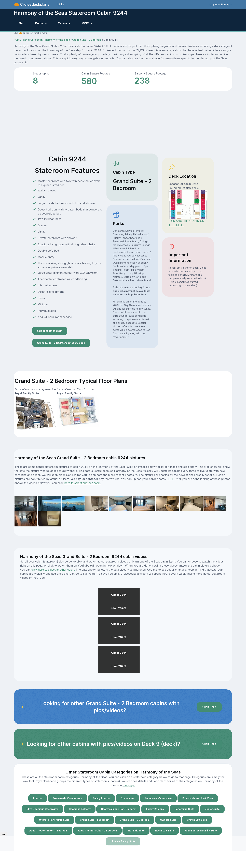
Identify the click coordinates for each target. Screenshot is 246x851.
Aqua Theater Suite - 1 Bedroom (48, 830)
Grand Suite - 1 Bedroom (94, 819)
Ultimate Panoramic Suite (54, 819)
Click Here (209, 707)
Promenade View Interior (67, 798)
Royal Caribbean (33, 39)
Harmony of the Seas (57, 39)
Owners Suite (168, 819)
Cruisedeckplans (34, 4)
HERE (170, 479)
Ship (21, 23)
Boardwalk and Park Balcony (118, 809)
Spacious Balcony (80, 809)
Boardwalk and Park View (197, 798)
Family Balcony (155, 809)
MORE (85, 23)
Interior (37, 798)
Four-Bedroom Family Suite (201, 830)
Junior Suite (212, 809)
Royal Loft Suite (164, 830)
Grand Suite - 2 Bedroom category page (61, 342)
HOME (17, 39)
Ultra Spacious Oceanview (42, 809)
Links (61, 4)
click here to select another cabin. (53, 569)
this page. (129, 785)
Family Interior (101, 798)
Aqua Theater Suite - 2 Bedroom (97, 830)
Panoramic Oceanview (158, 798)
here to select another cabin (82, 483)
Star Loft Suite (136, 830)
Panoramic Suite (184, 809)
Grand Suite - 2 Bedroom (86, 39)
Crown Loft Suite (197, 819)
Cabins (62, 23)
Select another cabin (49, 330)
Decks (39, 23)
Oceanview (127, 798)
